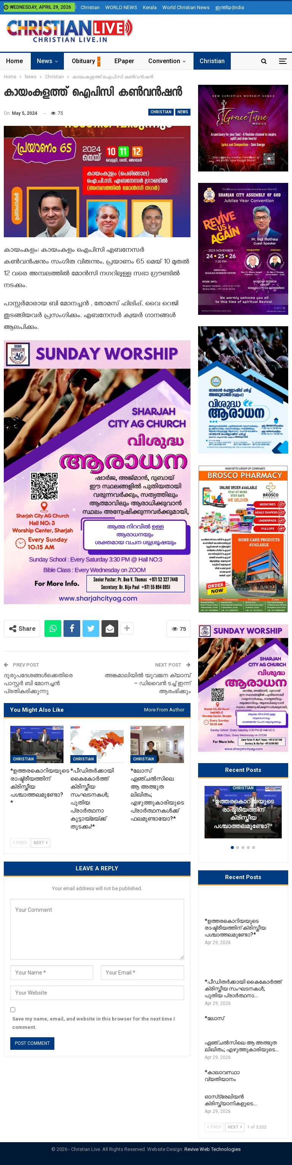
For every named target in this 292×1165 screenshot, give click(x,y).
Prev (20, 842)
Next (40, 842)
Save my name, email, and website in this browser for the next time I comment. (93, 1023)
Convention (164, 61)
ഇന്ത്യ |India (229, 7)
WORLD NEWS (121, 7)
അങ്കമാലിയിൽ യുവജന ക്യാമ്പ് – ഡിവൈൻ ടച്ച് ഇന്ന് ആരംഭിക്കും (147, 683)
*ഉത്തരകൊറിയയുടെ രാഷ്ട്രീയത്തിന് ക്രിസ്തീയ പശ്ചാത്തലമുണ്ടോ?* (243, 814)
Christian (90, 7)
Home (14, 61)
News (44, 61)
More (207, 61)
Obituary (83, 61)
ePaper (124, 61)
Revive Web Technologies (212, 1149)
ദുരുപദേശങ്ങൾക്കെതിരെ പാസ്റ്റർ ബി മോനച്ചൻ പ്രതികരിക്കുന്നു (38, 683)
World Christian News (185, 7)
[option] (243, 816)
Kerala (150, 7)
